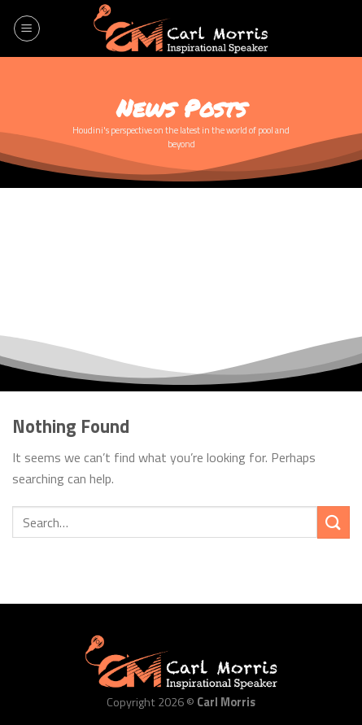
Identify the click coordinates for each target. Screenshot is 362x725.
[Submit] (333, 522)
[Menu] (27, 28)
